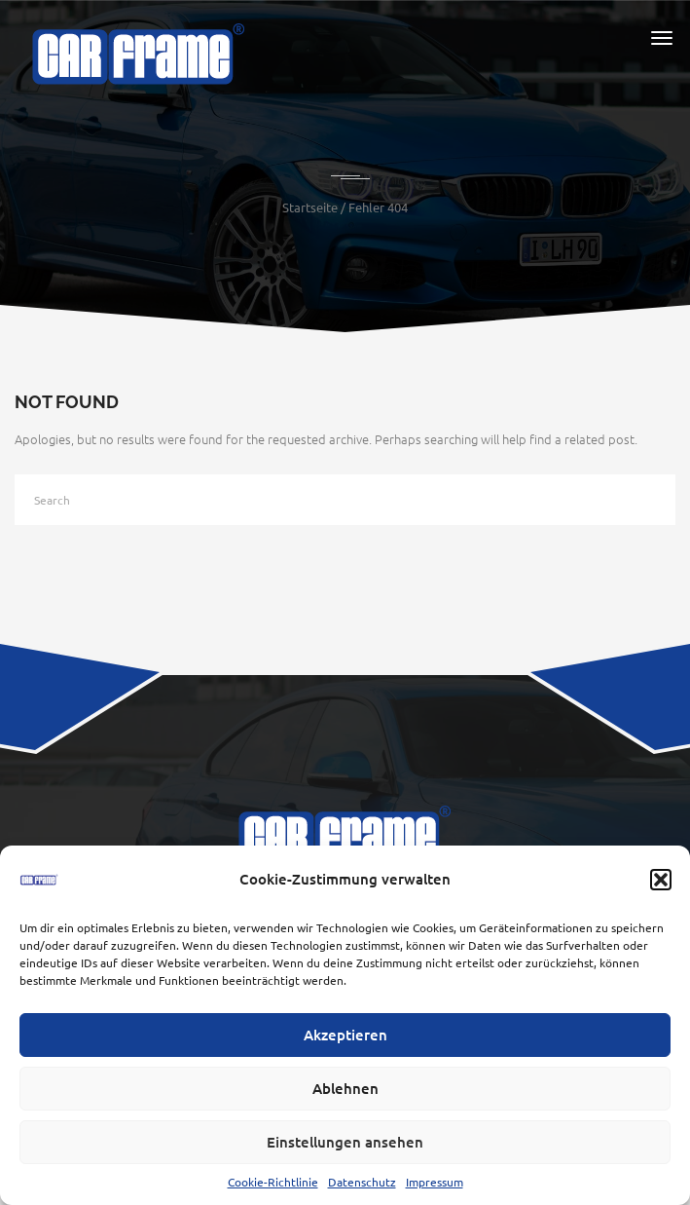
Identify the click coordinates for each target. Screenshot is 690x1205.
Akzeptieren (345, 1034)
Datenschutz (362, 1181)
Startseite (310, 207)
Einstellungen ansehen (345, 1141)
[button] (661, 879)
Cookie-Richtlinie (273, 1181)
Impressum (434, 1181)
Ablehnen (345, 1088)
